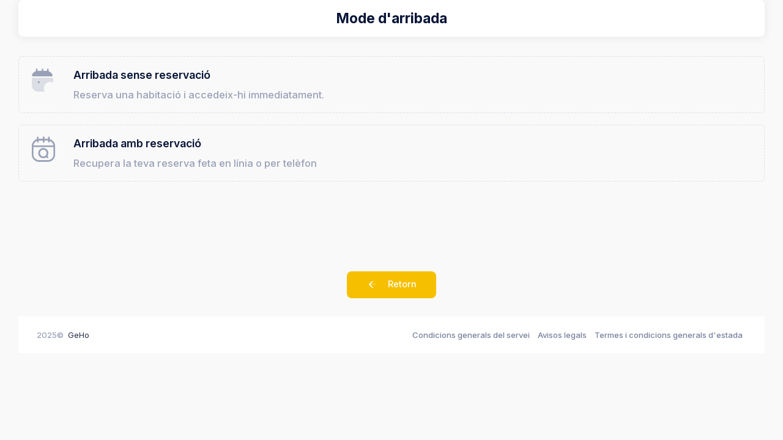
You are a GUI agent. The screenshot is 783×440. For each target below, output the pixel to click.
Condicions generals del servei (471, 342)
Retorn (391, 293)
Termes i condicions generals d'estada (669, 342)
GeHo (78, 342)
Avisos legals (562, 342)
